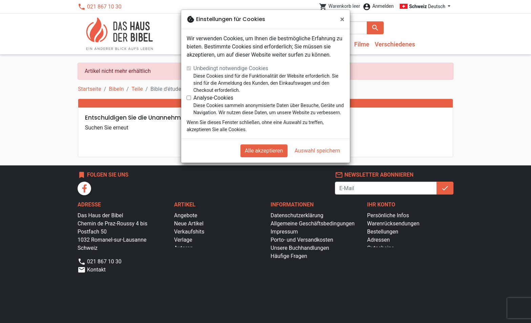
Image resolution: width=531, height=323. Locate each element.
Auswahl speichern (317, 150)
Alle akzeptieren (264, 150)
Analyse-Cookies (213, 98)
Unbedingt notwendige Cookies (230, 68)
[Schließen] (342, 19)
